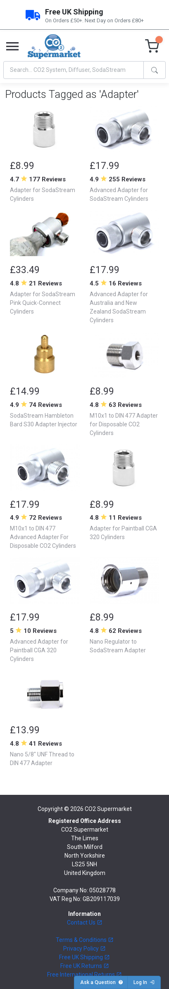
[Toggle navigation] (12, 46)
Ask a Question (101, 982)
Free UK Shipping (84, 957)
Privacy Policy (84, 948)
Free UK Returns (84, 966)
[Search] (73, 70)
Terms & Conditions (85, 940)
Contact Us (84, 922)
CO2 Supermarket (108, 809)
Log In (144, 982)
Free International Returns (84, 974)
